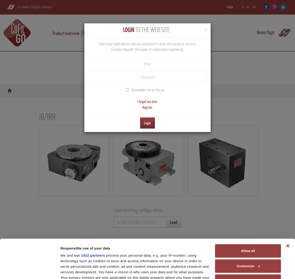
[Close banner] (287, 209)
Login (147, 123)
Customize (248, 229)
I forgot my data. (147, 102)
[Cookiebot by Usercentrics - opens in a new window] (30, 270)
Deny (248, 244)
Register (147, 107)
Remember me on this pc (148, 90)
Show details (71, 270)
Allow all (248, 214)
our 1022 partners (89, 219)
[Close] (206, 29)
